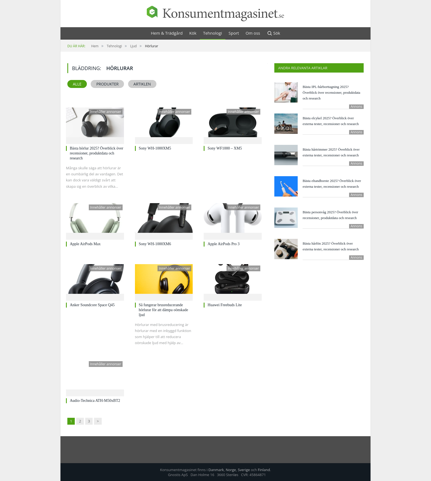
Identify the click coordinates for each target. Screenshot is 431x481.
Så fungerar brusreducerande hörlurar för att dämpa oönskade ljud (163, 310)
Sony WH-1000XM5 (155, 148)
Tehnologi (212, 33)
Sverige (244, 469)
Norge (231, 469)
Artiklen (142, 84)
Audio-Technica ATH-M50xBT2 (95, 401)
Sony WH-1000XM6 (155, 244)
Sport (234, 33)
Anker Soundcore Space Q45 (92, 305)
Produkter (107, 84)
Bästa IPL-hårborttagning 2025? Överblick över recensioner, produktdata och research (331, 92)
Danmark (216, 469)
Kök (193, 33)
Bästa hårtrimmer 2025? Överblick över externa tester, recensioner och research (331, 152)
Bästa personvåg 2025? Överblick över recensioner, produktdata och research (330, 215)
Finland (264, 469)
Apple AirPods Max (85, 244)
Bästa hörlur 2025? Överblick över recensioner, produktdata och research (96, 153)
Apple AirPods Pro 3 (223, 244)
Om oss (252, 33)
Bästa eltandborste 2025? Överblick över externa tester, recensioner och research (332, 184)
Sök (273, 33)
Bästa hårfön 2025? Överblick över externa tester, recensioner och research (331, 246)
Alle (77, 84)
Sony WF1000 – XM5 (225, 148)
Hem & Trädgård (167, 33)
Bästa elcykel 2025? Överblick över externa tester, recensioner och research (331, 121)
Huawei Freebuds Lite (225, 305)
